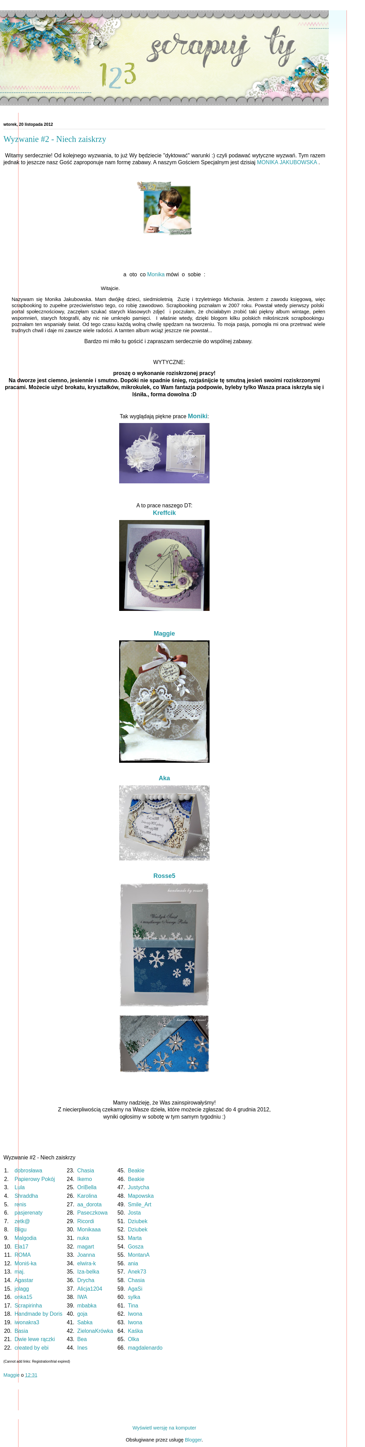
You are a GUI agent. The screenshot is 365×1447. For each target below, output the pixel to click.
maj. (19, 1272)
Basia (21, 1331)
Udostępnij (16, 1386)
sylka (134, 1297)
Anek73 (137, 1272)
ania (133, 1263)
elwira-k (86, 1263)
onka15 (23, 1297)
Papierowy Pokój (34, 1179)
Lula (19, 1187)
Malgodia (25, 1238)
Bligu (20, 1229)
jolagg (21, 1289)
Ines (82, 1348)
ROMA (22, 1255)
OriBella (87, 1187)
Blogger (193, 1440)
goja (82, 1314)
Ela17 (21, 1247)
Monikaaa (89, 1229)
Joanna (86, 1255)
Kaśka (135, 1331)
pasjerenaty (28, 1213)
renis (20, 1204)
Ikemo (84, 1179)
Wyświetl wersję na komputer (164, 1428)
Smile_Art (139, 1204)
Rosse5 (164, 875)
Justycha (138, 1187)
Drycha (86, 1280)
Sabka (85, 1322)
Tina (133, 1306)
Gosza (135, 1247)
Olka (133, 1339)
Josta (134, 1213)
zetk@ (22, 1221)
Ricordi (85, 1221)
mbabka (87, 1306)
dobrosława (28, 1170)
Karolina (87, 1196)
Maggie (164, 633)
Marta (134, 1238)
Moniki (197, 416)
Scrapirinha (28, 1306)
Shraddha (26, 1196)
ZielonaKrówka (95, 1331)
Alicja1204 (89, 1289)
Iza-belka (88, 1272)
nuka (83, 1238)
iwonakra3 (26, 1322)
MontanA (138, 1255)
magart (85, 1247)
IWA (82, 1297)
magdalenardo (145, 1348)
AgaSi (135, 1289)
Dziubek (137, 1221)
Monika (156, 274)
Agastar (23, 1280)
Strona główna (164, 1414)
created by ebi (31, 1348)
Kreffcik (164, 512)
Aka (164, 778)
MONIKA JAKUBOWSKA (287, 162)
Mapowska (141, 1196)
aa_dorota (89, 1204)
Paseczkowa (92, 1213)
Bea (82, 1339)
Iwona (135, 1314)
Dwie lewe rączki (34, 1339)
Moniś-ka (25, 1263)
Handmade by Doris (38, 1314)
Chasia (85, 1170)
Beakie (136, 1170)
